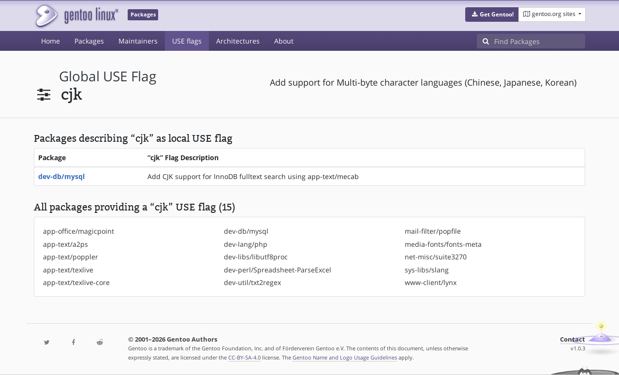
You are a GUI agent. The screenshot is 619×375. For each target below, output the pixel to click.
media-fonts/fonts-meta (443, 244)
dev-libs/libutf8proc (256, 256)
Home (50, 40)
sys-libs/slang (427, 269)
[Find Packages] (539, 41)
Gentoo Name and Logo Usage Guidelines (345, 357)
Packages (89, 40)
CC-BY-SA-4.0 (244, 357)
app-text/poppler (70, 256)
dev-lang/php (245, 244)
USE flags (187, 40)
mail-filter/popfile (433, 231)
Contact (572, 339)
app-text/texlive (68, 269)
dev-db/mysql (61, 176)
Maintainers (138, 40)
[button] (492, 14)
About (284, 40)
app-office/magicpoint (78, 231)
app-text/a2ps (65, 244)
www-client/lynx (431, 282)
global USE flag (107, 76)
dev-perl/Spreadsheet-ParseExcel (277, 269)
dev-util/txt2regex (252, 282)
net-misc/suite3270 (436, 256)
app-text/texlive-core (76, 282)
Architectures (238, 40)
